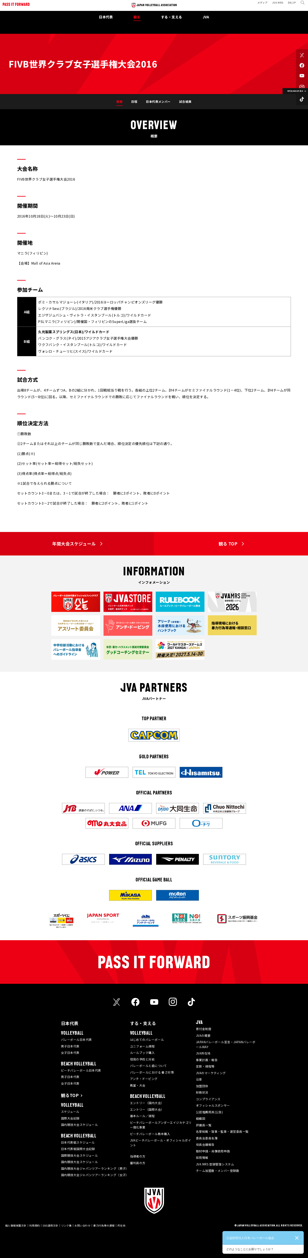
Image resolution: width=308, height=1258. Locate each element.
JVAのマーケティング (211, 1073)
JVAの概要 (203, 1035)
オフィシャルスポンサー (213, 1105)
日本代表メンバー (158, 101)
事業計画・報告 (207, 1060)
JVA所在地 (203, 1053)
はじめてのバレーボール (147, 1039)
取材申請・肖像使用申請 (213, 1151)
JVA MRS (275, 5)
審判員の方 (137, 1163)
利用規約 (34, 1225)
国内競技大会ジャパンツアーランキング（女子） (95, 1175)
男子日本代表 (70, 1046)
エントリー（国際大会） (147, 1109)
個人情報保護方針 (16, 1225)
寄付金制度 (203, 1029)
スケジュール (70, 1111)
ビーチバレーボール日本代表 (81, 1070)
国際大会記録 (70, 1118)
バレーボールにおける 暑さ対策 (152, 1072)
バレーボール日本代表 (76, 1039)
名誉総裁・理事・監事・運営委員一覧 (222, 1131)
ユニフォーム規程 (142, 1046)
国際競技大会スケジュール (79, 1155)
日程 (134, 101)
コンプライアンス (208, 1099)
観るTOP (70, 1095)
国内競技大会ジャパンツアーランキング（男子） (95, 1168)
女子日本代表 (70, 1052)
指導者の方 (137, 1156)
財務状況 (202, 1092)
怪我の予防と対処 (142, 1059)
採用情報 (202, 1157)
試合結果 (185, 101)
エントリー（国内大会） (147, 1103)
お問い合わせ (82, 1225)
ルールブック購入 (142, 1052)
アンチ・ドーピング (144, 1079)
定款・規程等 (205, 1066)
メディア (260, 5)
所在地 (121, 1225)
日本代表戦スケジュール (78, 1142)
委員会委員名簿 (207, 1138)
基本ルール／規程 (142, 1116)
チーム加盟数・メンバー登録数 (217, 1170)
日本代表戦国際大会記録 (78, 1149)
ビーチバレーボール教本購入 (150, 1134)
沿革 (199, 1079)
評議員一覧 (203, 1125)
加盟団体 (202, 1086)
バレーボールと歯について (148, 1066)
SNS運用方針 (50, 1225)
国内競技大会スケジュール (79, 1124)
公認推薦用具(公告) (209, 1112)
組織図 (200, 1118)
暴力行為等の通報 (104, 1225)
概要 (119, 101)
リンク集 (66, 1225)
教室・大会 (137, 1085)
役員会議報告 (205, 1144)
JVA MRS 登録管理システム (215, 1164)
